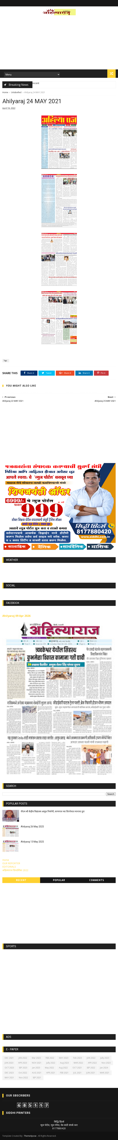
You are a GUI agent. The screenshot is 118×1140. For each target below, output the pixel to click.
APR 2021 (50, 1072)
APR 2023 (22, 1062)
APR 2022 (92, 1062)
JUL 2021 (77, 1072)
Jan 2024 (104, 1067)
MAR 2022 (78, 1062)
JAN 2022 (23, 1057)
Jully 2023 (104, 1057)
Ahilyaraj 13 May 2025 (32, 841)
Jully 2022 (50, 1062)
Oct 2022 (23, 1072)
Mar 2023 (36, 1057)
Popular (59, 880)
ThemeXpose (30, 1135)
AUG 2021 (36, 1072)
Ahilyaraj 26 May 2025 (32, 826)
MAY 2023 (63, 1057)
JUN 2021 (90, 1072)
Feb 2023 (77, 1057)
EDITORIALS (9, 866)
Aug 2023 (64, 1062)
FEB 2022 (50, 1057)
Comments (96, 880)
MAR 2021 (104, 1072)
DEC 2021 (9, 1057)
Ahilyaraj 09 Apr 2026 (16, 616)
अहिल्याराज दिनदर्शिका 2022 (15, 870)
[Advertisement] (59, 43)
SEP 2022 (91, 1067)
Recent (21, 880)
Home (5, 92)
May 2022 (49, 1067)
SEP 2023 (23, 1067)
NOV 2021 (36, 1062)
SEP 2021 (37, 1077)
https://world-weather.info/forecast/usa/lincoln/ (59, 571)
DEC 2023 (9, 1072)
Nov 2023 (106, 1062)
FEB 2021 (64, 1072)
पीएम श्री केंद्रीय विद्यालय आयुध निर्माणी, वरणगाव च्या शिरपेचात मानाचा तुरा (53, 811)
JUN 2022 (91, 1057)
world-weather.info (59, 568)
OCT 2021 (77, 1067)
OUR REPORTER (11, 863)
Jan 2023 (36, 1067)
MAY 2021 (9, 1077)
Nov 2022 (23, 1077)
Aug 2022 (63, 1067)
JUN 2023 (9, 1062)
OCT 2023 (9, 1067)
